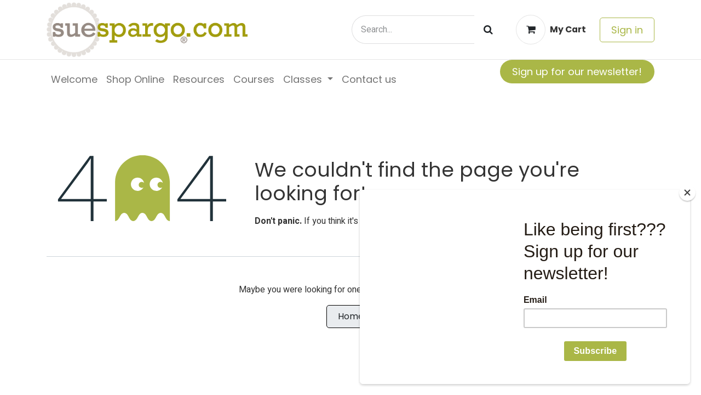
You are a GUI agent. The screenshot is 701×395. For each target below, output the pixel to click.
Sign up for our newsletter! (577, 71)
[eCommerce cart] (550, 29)
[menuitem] (74, 79)
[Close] (687, 192)
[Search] (488, 29)
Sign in (627, 30)
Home (351, 316)
